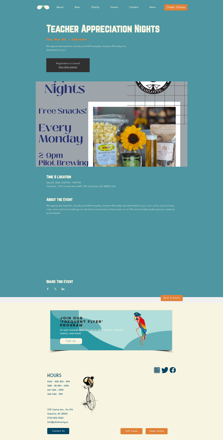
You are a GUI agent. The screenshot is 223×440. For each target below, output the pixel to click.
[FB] (173, 370)
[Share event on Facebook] (47, 289)
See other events (68, 67)
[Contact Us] (58, 431)
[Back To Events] (172, 298)
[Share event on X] (55, 289)
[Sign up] (71, 341)
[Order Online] (175, 7)
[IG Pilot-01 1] (157, 370)
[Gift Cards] (131, 431)
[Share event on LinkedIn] (62, 289)
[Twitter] (165, 370)
